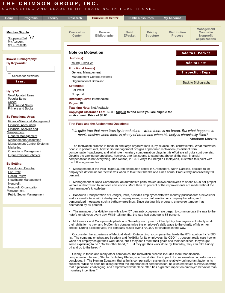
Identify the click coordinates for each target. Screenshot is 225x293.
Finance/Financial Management (29, 121)
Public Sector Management (26, 194)
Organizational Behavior (24, 155)
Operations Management (24, 151)
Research (75, 18)
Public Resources (141, 18)
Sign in (121, 112)
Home (9, 18)
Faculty (53, 18)
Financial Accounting (22, 125)
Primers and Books (20, 108)
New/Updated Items (21, 95)
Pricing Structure (152, 34)
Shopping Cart (17, 38)
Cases (12, 101)
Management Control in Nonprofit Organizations (206, 33)
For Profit (14, 172)
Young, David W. (82, 62)
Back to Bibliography (196, 82)
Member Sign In (18, 32)
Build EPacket (129, 34)
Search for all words (25, 76)
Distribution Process (177, 34)
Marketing (14, 147)
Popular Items (17, 98)
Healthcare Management (24, 179)
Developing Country (21, 168)
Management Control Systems (28, 143)
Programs (31, 18)
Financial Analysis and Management (22, 130)
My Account (172, 18)
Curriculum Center (77, 34)
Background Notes (20, 105)
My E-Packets (17, 44)
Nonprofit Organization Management (22, 189)
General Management (22, 136)
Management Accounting (24, 139)
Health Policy (17, 175)
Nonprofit (14, 183)
